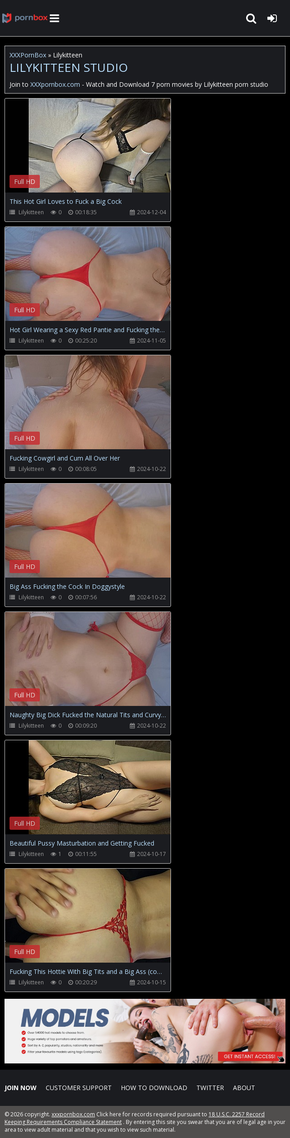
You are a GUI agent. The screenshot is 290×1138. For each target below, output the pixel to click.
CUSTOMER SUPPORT (79, 1087)
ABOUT (244, 1087)
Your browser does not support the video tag (100, 152)
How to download (154, 1087)
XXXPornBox (28, 55)
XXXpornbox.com (25, 18)
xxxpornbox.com (73, 1114)
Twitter (210, 1087)
